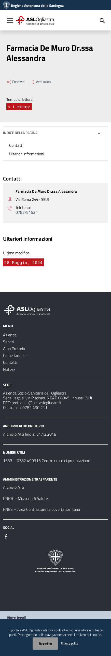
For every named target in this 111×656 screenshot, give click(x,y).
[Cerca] (102, 20)
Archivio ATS (13, 487)
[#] (6, 536)
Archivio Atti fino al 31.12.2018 (29, 434)
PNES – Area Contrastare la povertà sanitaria (41, 509)
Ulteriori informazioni (26, 154)
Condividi (15, 82)
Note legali (16, 618)
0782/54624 (27, 212)
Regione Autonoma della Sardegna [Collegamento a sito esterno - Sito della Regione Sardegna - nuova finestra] (37, 5)
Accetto (45, 644)
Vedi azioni (40, 82)
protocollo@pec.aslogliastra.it (37, 403)
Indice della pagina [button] (20, 132)
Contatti (16, 145)
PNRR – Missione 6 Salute (25, 498)
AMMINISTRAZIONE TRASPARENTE (30, 479)
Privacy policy (69, 643)
